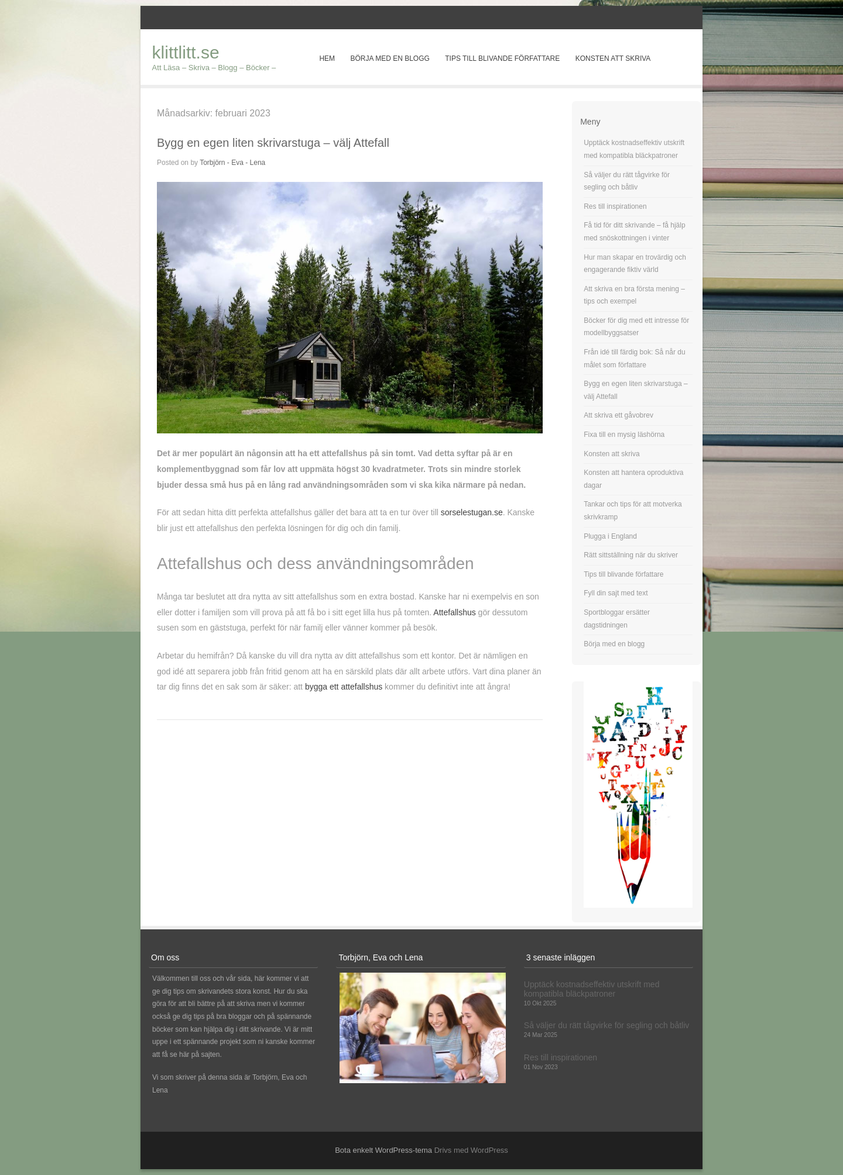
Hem (327, 58)
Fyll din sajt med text (615, 593)
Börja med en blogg (389, 58)
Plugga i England (610, 536)
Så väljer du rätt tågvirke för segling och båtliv (606, 1025)
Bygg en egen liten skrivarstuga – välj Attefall (273, 142)
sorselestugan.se (472, 512)
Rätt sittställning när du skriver (631, 555)
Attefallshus (454, 612)
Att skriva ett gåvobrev (618, 415)
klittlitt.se (186, 52)
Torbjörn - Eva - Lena (232, 162)
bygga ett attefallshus (343, 686)
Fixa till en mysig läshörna (624, 434)
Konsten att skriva (613, 58)
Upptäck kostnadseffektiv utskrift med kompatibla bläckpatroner (592, 989)
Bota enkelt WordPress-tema (383, 1150)
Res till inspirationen (615, 206)
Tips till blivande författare (502, 58)
